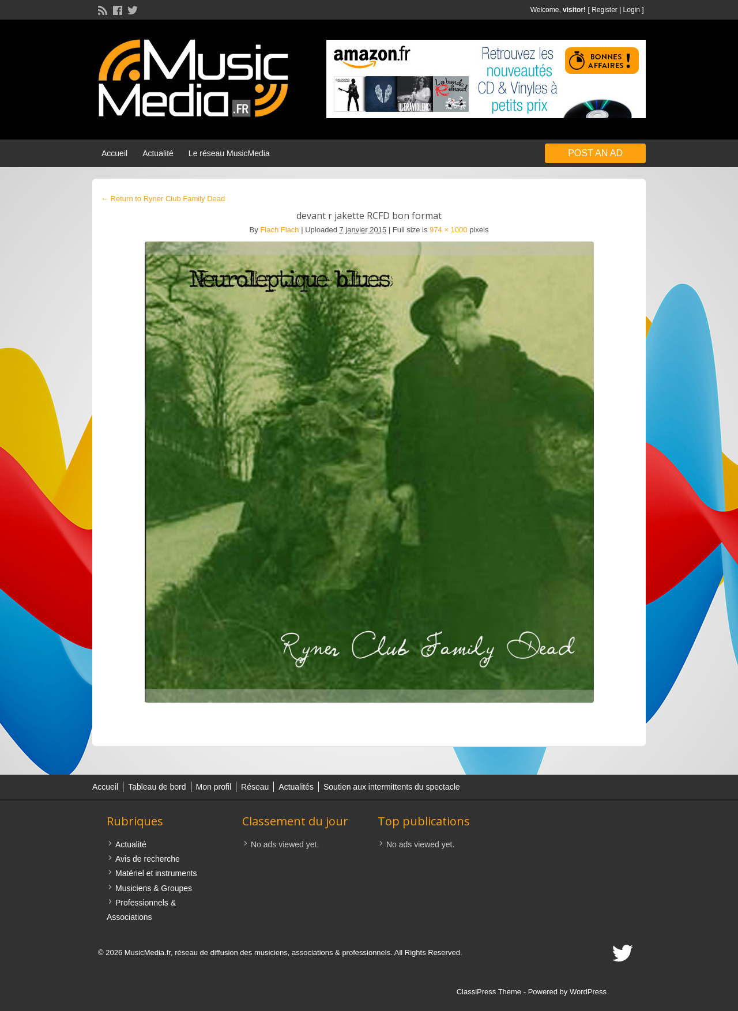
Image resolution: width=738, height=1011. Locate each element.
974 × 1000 (448, 229)
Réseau (255, 786)
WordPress (588, 991)
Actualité (158, 153)
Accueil (114, 153)
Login (631, 10)
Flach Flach (279, 229)
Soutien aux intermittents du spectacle (391, 786)
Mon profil (213, 786)
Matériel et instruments (156, 873)
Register (604, 10)
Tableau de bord (157, 786)
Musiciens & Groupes (153, 888)
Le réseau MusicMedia (229, 153)
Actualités (296, 786)
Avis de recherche (147, 858)
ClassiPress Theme (489, 991)
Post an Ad (595, 153)
